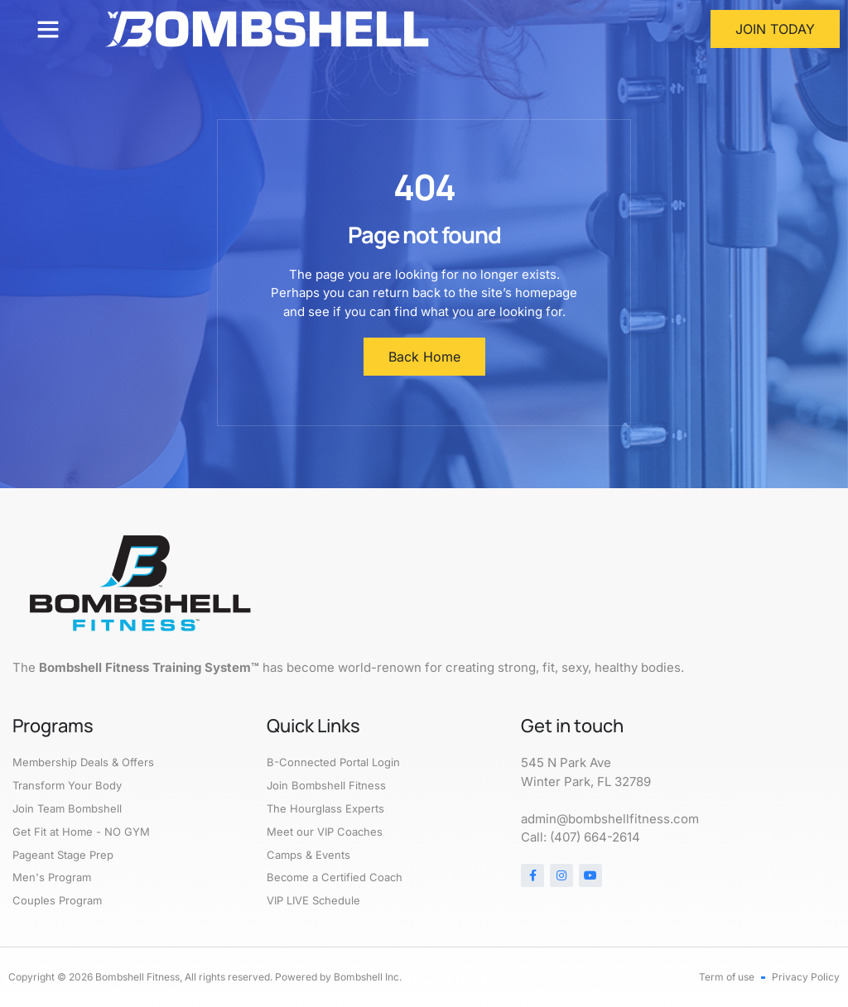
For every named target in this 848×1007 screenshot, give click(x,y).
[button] (48, 29)
